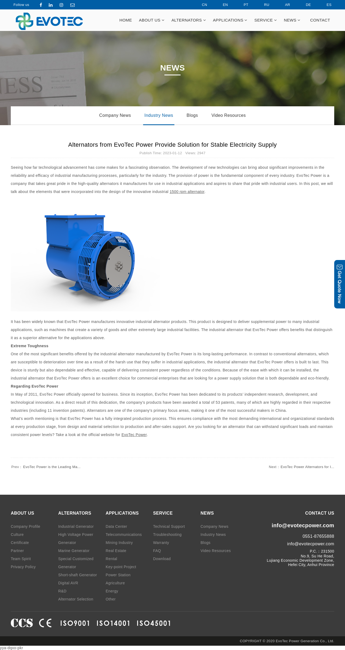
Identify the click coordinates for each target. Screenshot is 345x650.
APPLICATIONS (230, 20)
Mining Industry (119, 542)
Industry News (158, 115)
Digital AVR (68, 583)
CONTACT (320, 20)
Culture (17, 534)
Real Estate (116, 551)
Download (162, 559)
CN (200, 4)
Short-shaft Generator (77, 575)
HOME (125, 20)
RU (262, 4)
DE (304, 4)
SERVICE (265, 20)
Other (111, 599)
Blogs (192, 115)
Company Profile (25, 526)
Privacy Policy (23, 567)
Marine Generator (73, 551)
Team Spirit (21, 559)
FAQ (157, 551)
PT (241, 4)
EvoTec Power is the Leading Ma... (46, 467)
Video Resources (228, 115)
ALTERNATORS (188, 20)
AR (283, 4)
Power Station (118, 575)
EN (221, 4)
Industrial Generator (76, 526)
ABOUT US (152, 20)
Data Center (116, 526)
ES (325, 4)
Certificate (20, 542)
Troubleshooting (167, 534)
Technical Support (169, 526)
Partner (17, 551)
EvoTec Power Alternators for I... (301, 467)
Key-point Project (121, 567)
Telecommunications (124, 534)
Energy (112, 591)
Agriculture (115, 583)
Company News (115, 115)
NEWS (292, 20)
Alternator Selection (75, 599)
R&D (62, 591)
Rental (111, 559)
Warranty (161, 542)
